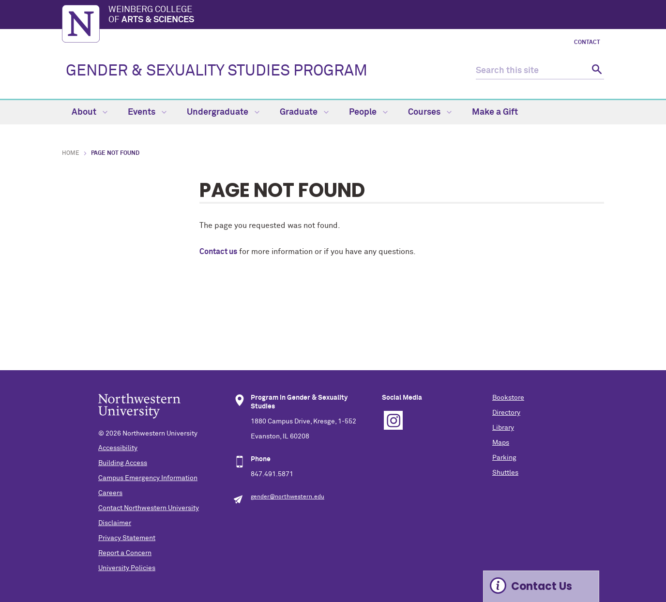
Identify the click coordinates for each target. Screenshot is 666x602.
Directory (506, 412)
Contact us (218, 252)
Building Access (122, 463)
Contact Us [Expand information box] (541, 586)
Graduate (304, 112)
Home (70, 153)
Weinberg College (356, 15)
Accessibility (117, 448)
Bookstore (508, 397)
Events (147, 112)
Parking (504, 457)
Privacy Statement (126, 538)
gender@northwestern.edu (287, 497)
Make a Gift (495, 112)
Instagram (393, 420)
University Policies (126, 568)
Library (503, 427)
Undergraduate (223, 112)
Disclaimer (114, 523)
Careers (110, 493)
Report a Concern (124, 553)
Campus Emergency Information (147, 478)
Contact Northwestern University (148, 508)
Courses (430, 112)
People (368, 112)
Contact (587, 42)
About (89, 112)
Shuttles (505, 472)
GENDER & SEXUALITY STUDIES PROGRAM (216, 71)
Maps (500, 442)
